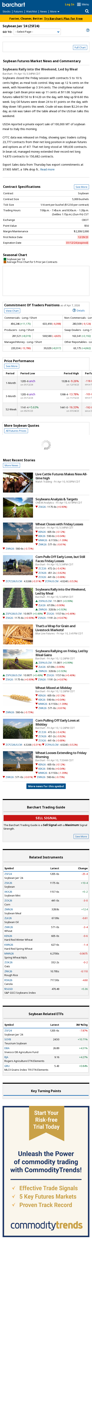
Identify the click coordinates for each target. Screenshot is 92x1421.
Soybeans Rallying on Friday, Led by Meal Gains (61, 653)
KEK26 (41, 536)
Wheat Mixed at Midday (53, 688)
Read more (47, 169)
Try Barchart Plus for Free (63, 18)
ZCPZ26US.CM (14, 581)
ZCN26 (42, 573)
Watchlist (31, 11)
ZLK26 (41, 605)
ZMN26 (42, 609)
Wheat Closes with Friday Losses (59, 524)
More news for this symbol (46, 786)
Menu (85, 4)
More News (11, 465)
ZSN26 (42, 618)
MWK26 (42, 540)
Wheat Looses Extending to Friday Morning (60, 755)
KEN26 (42, 532)
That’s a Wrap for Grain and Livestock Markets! (55, 628)
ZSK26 (42, 507)
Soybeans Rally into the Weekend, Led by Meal (40, 69)
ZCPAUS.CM (51, 581)
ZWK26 (42, 544)
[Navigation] (37, 32)
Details (79, 310)
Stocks (7, 11)
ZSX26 (50, 613)
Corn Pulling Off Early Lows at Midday (57, 722)
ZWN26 (10, 548)
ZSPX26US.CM (14, 613)
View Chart (12, 310)
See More (81, 187)
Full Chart (80, 47)
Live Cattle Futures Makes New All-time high (61, 476)
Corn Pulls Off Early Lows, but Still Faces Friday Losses (60, 559)
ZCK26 (42, 577)
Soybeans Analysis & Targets (56, 499)
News (43, 11)
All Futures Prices (16, 431)
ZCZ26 (42, 568)
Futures (18, 11)
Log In (69, 4)
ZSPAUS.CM (45, 601)
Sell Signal (46, 818)
